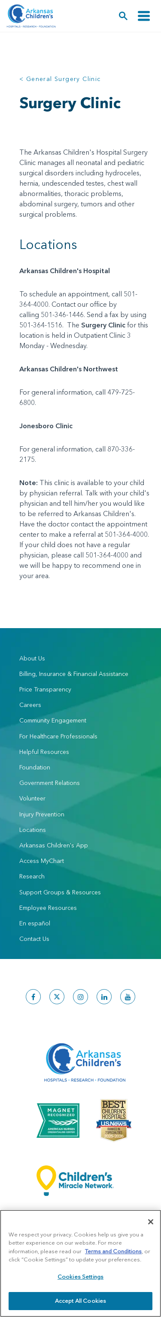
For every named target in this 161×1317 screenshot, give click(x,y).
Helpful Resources (44, 752)
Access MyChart (41, 861)
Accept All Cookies (80, 1300)
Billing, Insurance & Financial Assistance (73, 674)
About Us (32, 658)
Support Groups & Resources (60, 892)
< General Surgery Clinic (60, 79)
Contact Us (34, 939)
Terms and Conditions (113, 1251)
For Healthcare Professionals (58, 736)
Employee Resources (48, 908)
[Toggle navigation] (143, 16)
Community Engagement (52, 720)
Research (32, 876)
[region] (80, 1263)
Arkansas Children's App (53, 845)
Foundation (34, 767)
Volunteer (32, 798)
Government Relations (49, 783)
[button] (123, 16)
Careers (30, 705)
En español (34, 923)
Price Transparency (45, 689)
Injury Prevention (41, 814)
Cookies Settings (80, 1276)
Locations (32, 830)
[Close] (150, 1221)
